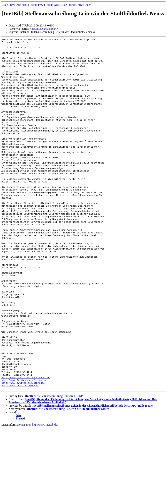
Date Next (21, 4)
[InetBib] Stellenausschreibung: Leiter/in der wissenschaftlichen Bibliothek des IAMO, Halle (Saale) (92, 475)
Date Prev (8, 4)
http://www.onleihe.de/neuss (20, 455)
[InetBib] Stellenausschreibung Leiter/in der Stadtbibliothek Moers (68, 479)
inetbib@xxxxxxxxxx (43, 28)
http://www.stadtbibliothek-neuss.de (25, 445)
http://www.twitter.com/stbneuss (23, 452)
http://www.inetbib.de (44, 494)
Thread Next (52, 4)
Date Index (67, 4)
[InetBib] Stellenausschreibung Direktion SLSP (54, 466)
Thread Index (83, 4)
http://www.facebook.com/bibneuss (23, 448)
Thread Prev (36, 4)
